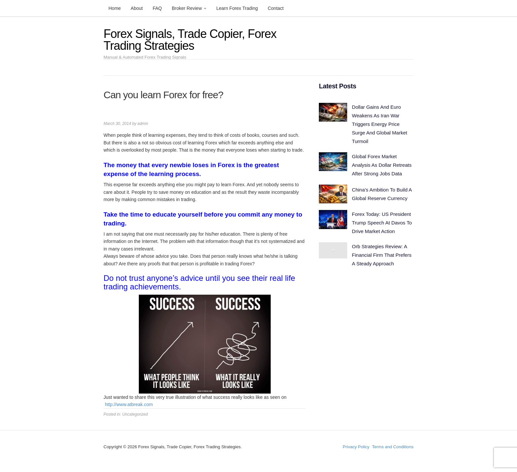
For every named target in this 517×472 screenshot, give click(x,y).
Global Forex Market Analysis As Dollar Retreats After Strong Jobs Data (381, 163)
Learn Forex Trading (237, 8)
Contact (276, 8)
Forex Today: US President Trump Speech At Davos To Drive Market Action (382, 220)
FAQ (157, 8)
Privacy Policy (356, 446)
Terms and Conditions (392, 446)
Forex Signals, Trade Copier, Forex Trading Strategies (190, 39)
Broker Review (189, 8)
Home (114, 8)
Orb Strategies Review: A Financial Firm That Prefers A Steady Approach (381, 251)
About (137, 8)
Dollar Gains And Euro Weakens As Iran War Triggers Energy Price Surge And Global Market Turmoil (379, 123)
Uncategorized (135, 414)
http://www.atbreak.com (129, 404)
